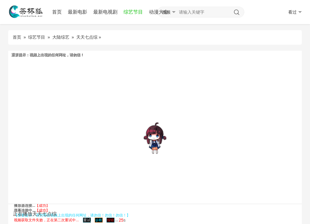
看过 (295, 12)
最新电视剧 (105, 11)
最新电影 (77, 11)
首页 (57, 11)
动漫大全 (158, 11)
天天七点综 (86, 37)
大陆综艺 (60, 37)
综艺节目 (133, 11)
